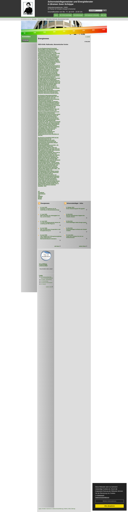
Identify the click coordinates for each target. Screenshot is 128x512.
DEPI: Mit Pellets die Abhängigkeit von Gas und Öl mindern (50, 216)
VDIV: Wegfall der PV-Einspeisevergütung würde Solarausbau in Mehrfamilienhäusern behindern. (50, 237)
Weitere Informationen (109, 501)
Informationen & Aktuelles (92, 15)
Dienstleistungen (78, 15)
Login (39, 508)
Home (56, 15)
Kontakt (44, 508)
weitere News (83, 246)
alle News (57, 246)
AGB (69, 508)
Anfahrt (65, 508)
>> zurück (87, 36)
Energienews (45, 203)
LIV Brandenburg (44, 281)
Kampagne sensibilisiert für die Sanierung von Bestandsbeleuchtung (49, 209)
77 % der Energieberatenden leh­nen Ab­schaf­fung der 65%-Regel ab (50, 223)
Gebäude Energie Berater (40, 197)
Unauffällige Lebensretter (43, 264)
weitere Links (49, 286)
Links (41, 275)
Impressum (100, 495)
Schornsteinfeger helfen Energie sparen (76, 222)
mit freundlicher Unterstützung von (41, 193)
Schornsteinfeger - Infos (75, 203)
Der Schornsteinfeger (65, 15)
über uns (103, 15)
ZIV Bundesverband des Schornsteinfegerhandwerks (47, 277)
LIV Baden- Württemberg (46, 279)
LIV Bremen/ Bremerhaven (46, 282)
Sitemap (73, 508)
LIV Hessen (43, 284)
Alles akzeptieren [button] (109, 506)
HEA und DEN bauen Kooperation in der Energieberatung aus (50, 230)
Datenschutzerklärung (102, 497)
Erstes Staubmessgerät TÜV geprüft (75, 208)
